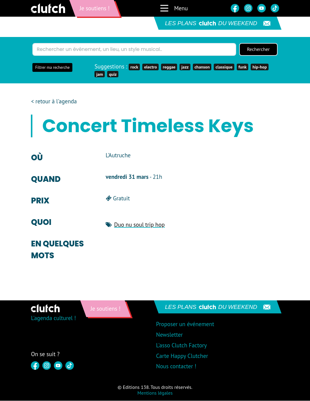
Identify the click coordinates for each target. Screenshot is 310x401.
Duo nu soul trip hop (139, 224)
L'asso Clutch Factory (181, 345)
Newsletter (169, 334)
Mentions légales (155, 393)
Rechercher (258, 49)
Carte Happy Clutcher (182, 355)
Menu (174, 8)
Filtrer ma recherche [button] (52, 67)
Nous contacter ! (176, 366)
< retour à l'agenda (54, 101)
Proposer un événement (185, 324)
